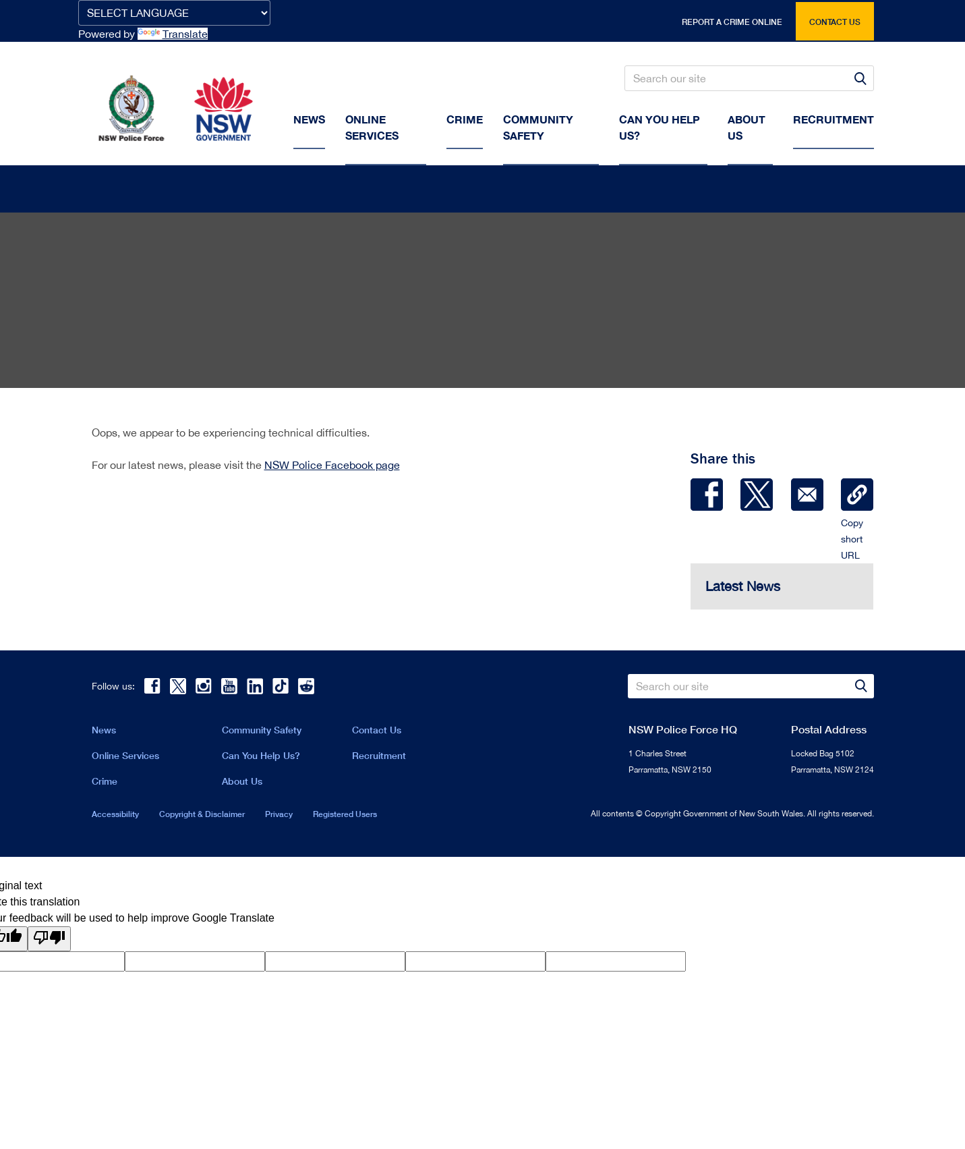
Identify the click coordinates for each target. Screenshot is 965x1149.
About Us (242, 783)
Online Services (372, 127)
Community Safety (538, 127)
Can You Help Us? (659, 127)
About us (746, 127)
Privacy (279, 817)
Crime (464, 119)
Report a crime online (732, 22)
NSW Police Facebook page (332, 467)
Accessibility (115, 817)
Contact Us (376, 732)
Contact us (834, 22)
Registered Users (345, 817)
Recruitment (833, 119)
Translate (173, 34)
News (309, 119)
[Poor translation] (49, 941)
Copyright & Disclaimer (202, 817)
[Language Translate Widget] (174, 13)
